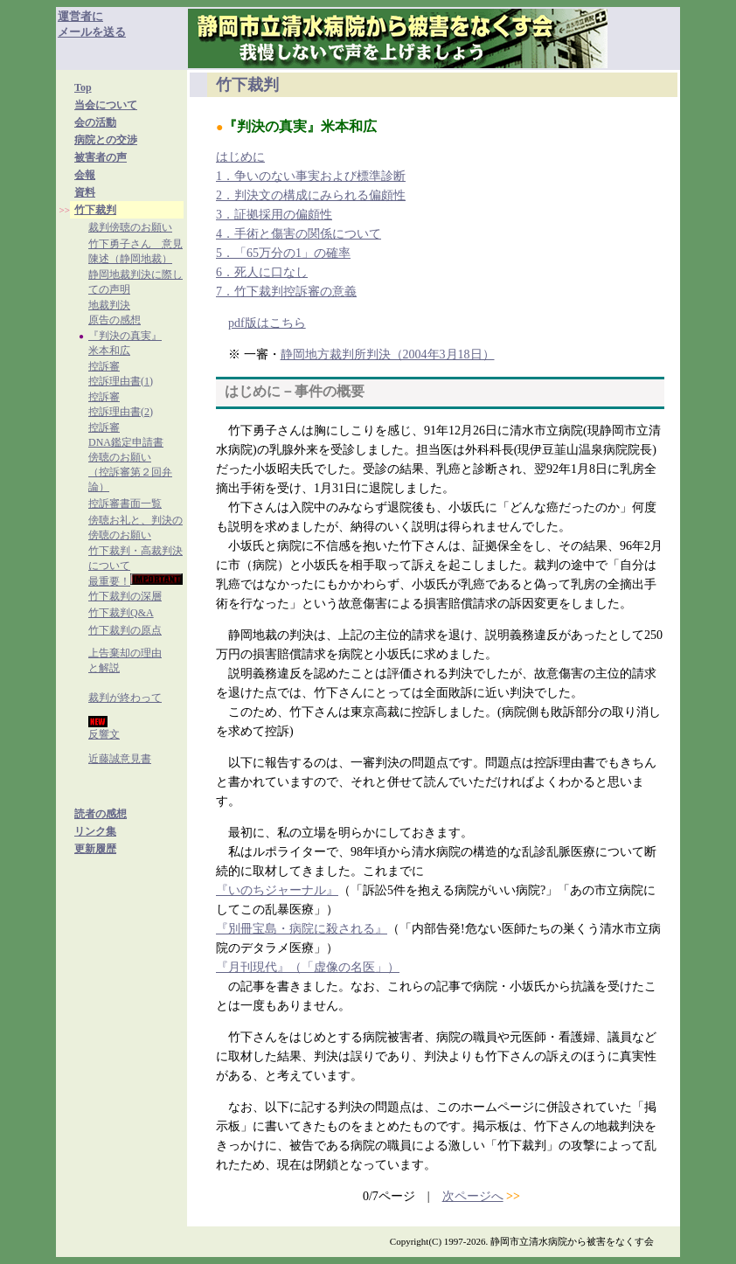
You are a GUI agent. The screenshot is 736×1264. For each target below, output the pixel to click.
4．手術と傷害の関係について (298, 233)
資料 (84, 192)
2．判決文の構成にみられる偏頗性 (311, 195)
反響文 (104, 734)
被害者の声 (100, 157)
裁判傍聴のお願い (130, 227)
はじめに (240, 156)
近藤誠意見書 (119, 759)
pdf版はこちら (267, 323)
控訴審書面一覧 (125, 503)
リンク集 (95, 831)
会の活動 (95, 122)
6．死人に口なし (262, 272)
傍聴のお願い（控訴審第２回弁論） (130, 472)
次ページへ (472, 1196)
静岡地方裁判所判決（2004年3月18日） (388, 354)
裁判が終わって (125, 697)
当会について (105, 105)
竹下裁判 (95, 210)
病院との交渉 (105, 140)
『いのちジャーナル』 (277, 890)
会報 (84, 175)
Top (83, 87)
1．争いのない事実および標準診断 (311, 176)
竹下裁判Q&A (121, 613)
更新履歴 (95, 849)
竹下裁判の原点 (125, 630)
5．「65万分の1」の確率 (283, 253)
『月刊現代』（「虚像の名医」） (307, 967)
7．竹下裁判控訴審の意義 (286, 291)
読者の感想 (100, 814)
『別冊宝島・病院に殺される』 (301, 928)
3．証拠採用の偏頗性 (274, 214)
